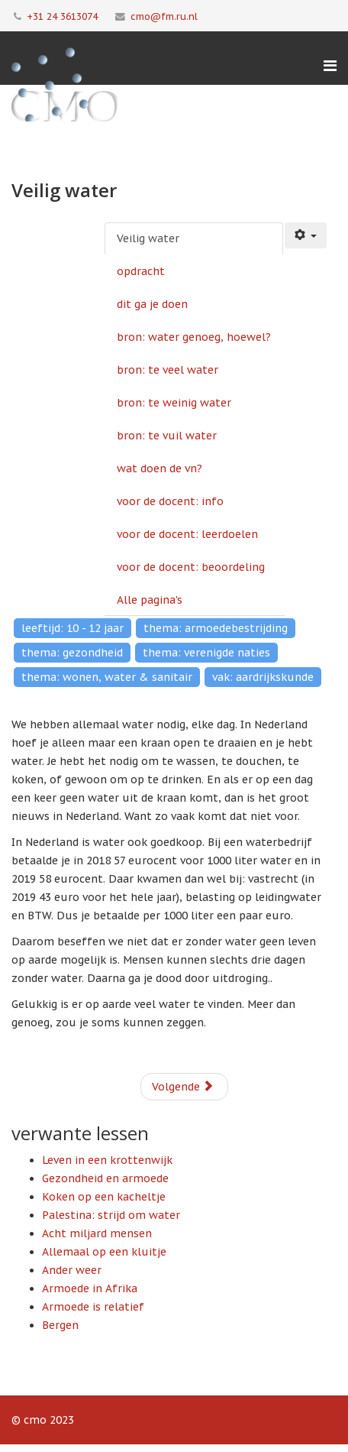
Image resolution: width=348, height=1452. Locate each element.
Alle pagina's (149, 600)
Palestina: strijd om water (111, 1215)
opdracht (141, 271)
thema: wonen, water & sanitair (106, 677)
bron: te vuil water (167, 435)
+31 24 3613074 (62, 16)
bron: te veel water (167, 370)
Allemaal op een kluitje (104, 1252)
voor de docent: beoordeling (191, 567)
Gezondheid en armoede (105, 1178)
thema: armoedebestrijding (215, 628)
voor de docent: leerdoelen (187, 534)
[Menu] (330, 65)
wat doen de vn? (159, 468)
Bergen (60, 1325)
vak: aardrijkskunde (263, 677)
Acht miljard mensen (97, 1233)
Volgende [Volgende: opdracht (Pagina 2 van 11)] (183, 1087)
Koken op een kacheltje (104, 1197)
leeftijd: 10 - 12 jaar (72, 628)
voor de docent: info (170, 501)
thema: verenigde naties (206, 653)
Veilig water (148, 238)
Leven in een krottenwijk (107, 1160)
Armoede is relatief (93, 1307)
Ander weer (72, 1270)
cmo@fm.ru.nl (164, 16)
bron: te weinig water (174, 403)
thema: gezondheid (72, 653)
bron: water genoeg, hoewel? (194, 337)
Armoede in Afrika (89, 1288)
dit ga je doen (152, 304)
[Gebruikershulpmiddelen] (306, 235)
